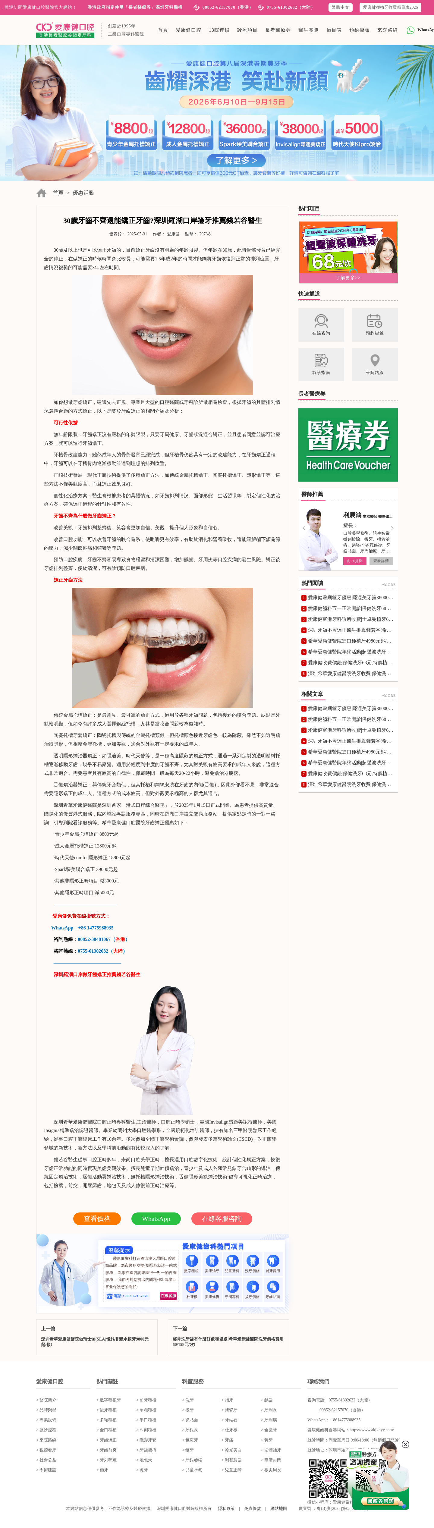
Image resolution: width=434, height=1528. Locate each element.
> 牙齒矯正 (106, 1440)
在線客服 (168, 1296)
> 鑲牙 (188, 1450)
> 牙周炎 (269, 1410)
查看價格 (97, 1218)
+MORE (389, 585)
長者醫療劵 (278, 30)
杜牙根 (192, 1290)
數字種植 (192, 1264)
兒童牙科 (232, 1264)
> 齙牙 (102, 1470)
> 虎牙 (142, 1470)
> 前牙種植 (146, 1400)
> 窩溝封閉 (271, 1460)
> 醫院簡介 (46, 1400)
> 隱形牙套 (146, 1440)
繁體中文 (341, 7)
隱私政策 (226, 1508)
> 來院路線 (46, 1440)
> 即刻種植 (146, 1430)
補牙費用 (273, 1264)
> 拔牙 (188, 1410)
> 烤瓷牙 (229, 1410)
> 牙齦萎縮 (192, 1460)
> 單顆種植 (146, 1410)
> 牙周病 (269, 1420)
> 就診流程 (46, 1430)
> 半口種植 (146, 1420)
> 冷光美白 (232, 1450)
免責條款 (252, 1508)
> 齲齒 (266, 1400)
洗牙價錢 (252, 1264)
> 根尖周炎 (271, 1470)
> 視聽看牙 (46, 1450)
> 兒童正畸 (232, 1470)
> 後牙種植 (106, 1410)
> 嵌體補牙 (271, 1450)
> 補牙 (227, 1400)
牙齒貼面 (273, 1290)
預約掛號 (359, 30)
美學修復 (212, 1290)
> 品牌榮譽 (46, 1410)
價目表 (334, 30)
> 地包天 (144, 1460)
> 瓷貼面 (190, 1420)
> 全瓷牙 (269, 1430)
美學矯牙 (212, 1264)
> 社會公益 (46, 1460)
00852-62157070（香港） (228, 7)
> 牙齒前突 (106, 1450)
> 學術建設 (46, 1470)
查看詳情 (381, 561)
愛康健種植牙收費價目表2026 (390, 7)
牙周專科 (232, 1290)
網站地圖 (278, 1508)
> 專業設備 (46, 1420)
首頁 (163, 30)
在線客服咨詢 (222, 1218)
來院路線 (387, 30)
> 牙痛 (227, 1440)
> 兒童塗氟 (192, 1470)
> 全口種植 (106, 1430)
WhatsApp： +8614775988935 (333, 1420)
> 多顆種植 (106, 1420)
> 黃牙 (266, 1440)
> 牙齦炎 (190, 1430)
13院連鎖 (219, 30)
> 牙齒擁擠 (146, 1450)
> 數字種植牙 (108, 1400)
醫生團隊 (308, 30)
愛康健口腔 (188, 30)
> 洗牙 (188, 1400)
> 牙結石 (229, 1420)
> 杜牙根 (229, 1430)
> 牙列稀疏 (106, 1460)
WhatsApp (156, 1218)
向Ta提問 (355, 561)
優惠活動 (83, 193)
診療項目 (247, 30)
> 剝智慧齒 (232, 1460)
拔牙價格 (252, 1290)
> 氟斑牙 (190, 1440)
